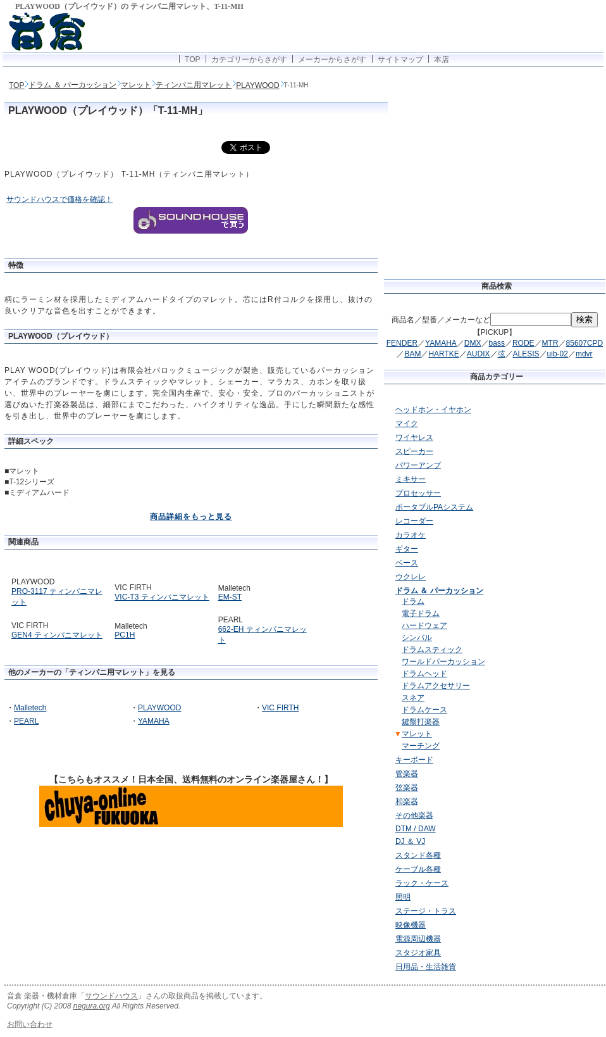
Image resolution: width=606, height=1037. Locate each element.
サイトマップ (400, 59)
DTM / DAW (415, 828)
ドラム (413, 601)
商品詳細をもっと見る (191, 516)
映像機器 (410, 925)
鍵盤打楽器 (421, 721)
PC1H (124, 635)
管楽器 (406, 773)
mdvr (584, 353)
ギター (406, 548)
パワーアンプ (418, 465)
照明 (403, 897)
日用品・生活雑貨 (425, 966)
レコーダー (414, 521)
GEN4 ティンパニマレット (56, 635)
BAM (412, 353)
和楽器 (406, 801)
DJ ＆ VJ (410, 841)
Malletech (30, 707)
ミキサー (410, 479)
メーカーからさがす (332, 59)
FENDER (401, 343)
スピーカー (414, 451)
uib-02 (557, 353)
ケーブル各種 (418, 869)
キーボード (414, 759)
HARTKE (443, 353)
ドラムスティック (432, 649)
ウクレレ (410, 576)
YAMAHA (154, 721)
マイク (406, 423)
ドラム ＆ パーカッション (72, 84)
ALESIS (526, 353)
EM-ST (230, 597)
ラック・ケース (421, 883)
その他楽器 (414, 815)
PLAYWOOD (257, 85)
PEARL (26, 721)
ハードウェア (424, 625)
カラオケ (410, 535)
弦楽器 (406, 787)
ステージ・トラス (425, 911)
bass (497, 343)
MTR (550, 343)
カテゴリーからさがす (249, 59)
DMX (472, 343)
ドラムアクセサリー (436, 685)
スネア (413, 697)
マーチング (421, 745)
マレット (136, 84)
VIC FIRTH (280, 707)
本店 (441, 59)
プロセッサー (418, 493)
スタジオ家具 (418, 952)
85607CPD (584, 343)
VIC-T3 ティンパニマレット (161, 597)
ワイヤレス (414, 437)
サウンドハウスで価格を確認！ (59, 199)
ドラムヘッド (424, 673)
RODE (523, 343)
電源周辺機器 (418, 938)
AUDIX (478, 353)
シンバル (417, 637)
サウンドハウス (111, 995)
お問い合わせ (30, 1024)
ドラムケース (424, 709)
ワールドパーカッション (443, 661)
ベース (406, 562)
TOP (192, 59)
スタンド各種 (418, 855)
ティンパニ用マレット (194, 84)
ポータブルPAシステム (434, 507)
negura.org (91, 1006)
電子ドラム (421, 613)
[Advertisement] (552, 584)
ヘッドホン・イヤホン (433, 409)
